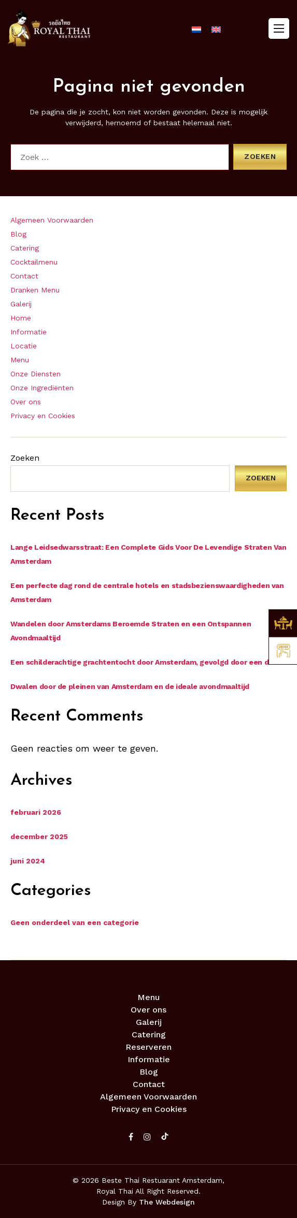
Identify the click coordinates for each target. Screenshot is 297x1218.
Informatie (28, 332)
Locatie (23, 346)
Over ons (25, 402)
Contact (24, 276)
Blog (18, 234)
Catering (24, 248)
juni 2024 (27, 861)
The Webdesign (167, 1202)
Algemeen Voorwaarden (51, 220)
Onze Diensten (35, 374)
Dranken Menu (35, 290)
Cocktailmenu (34, 262)
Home (20, 318)
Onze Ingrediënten (42, 388)
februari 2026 (35, 812)
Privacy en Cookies (42, 416)
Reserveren (148, 1047)
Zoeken (24, 458)
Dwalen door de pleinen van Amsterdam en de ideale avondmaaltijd (129, 686)
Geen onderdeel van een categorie (74, 922)
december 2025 (39, 836)
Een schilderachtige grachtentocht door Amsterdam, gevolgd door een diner (146, 662)
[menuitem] (196, 29)
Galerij (21, 304)
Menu (19, 360)
